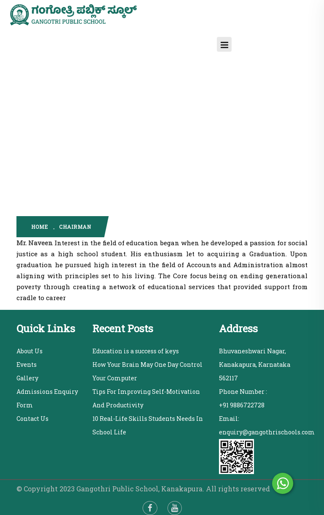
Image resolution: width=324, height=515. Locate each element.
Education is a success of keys (135, 351)
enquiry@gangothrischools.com (267, 432)
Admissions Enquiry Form (47, 398)
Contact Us (32, 419)
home (39, 226)
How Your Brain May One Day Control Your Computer (147, 371)
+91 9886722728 (242, 405)
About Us (29, 351)
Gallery (27, 378)
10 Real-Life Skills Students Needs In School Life (147, 425)
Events (26, 364)
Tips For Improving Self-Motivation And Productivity (146, 398)
